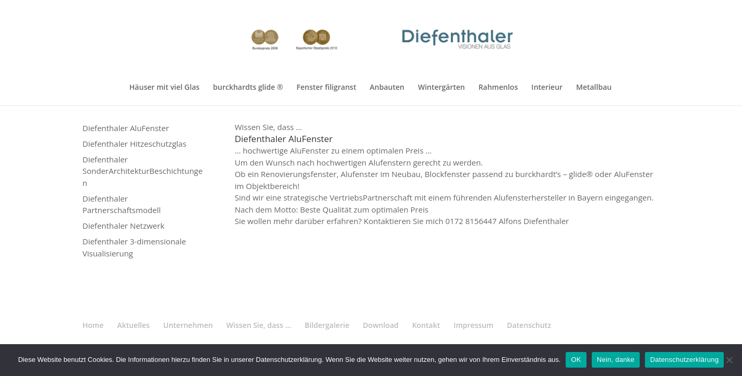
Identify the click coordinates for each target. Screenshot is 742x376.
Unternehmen (188, 325)
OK (576, 359)
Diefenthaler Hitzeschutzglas (134, 143)
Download (380, 325)
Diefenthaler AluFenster (125, 128)
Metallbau (594, 88)
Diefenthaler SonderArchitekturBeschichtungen (142, 171)
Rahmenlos (498, 88)
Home (93, 325)
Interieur (547, 88)
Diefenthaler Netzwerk (123, 225)
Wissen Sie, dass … (258, 325)
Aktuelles (133, 325)
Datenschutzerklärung (684, 359)
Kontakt (426, 325)
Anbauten (387, 88)
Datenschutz (529, 325)
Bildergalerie (327, 325)
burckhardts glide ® (248, 88)
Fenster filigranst (326, 88)
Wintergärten (441, 88)
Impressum (473, 325)
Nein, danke (616, 359)
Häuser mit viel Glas (164, 88)
